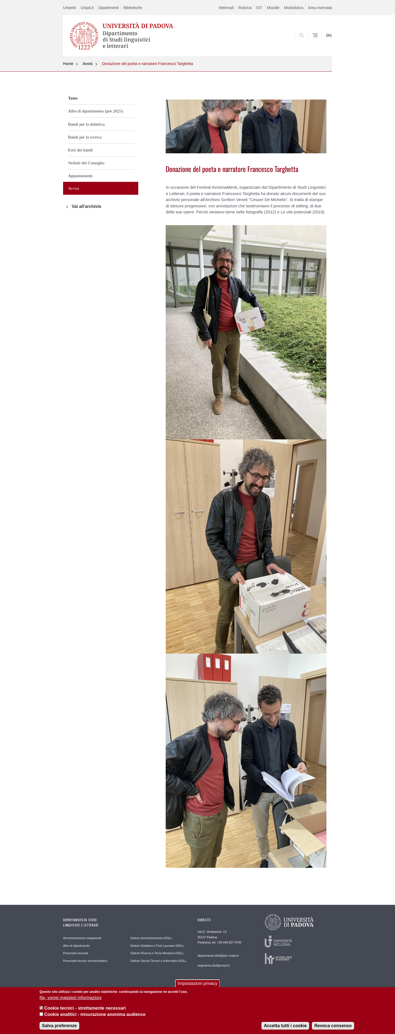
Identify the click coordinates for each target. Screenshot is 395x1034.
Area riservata (320, 7)
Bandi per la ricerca (85, 137)
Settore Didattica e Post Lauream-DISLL (157, 945)
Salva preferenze (59, 1026)
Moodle (273, 7)
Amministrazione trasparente (82, 938)
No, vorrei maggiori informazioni (70, 998)
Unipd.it (87, 7)
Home (68, 63)
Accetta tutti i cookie (285, 1026)
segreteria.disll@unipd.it (214, 965)
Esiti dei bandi (80, 150)
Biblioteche (132, 7)
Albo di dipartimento (76, 945)
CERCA (323, 43)
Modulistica (293, 7)
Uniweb (69, 7)
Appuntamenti (80, 175)
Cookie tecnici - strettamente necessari (85, 1008)
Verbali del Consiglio (86, 162)
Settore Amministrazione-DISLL (151, 938)
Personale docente (75, 953)
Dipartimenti (108, 7)
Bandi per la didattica (86, 124)
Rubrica (245, 7)
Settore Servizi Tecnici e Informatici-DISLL (158, 960)
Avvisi (87, 63)
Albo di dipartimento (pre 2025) (95, 111)
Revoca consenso (333, 1026)
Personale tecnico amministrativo (85, 960)
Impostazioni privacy (198, 984)
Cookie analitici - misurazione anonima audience (94, 1014)
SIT (259, 7)
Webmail (226, 7)
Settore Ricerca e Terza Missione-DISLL (157, 953)
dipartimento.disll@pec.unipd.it (218, 955)
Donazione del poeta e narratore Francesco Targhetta (147, 63)
